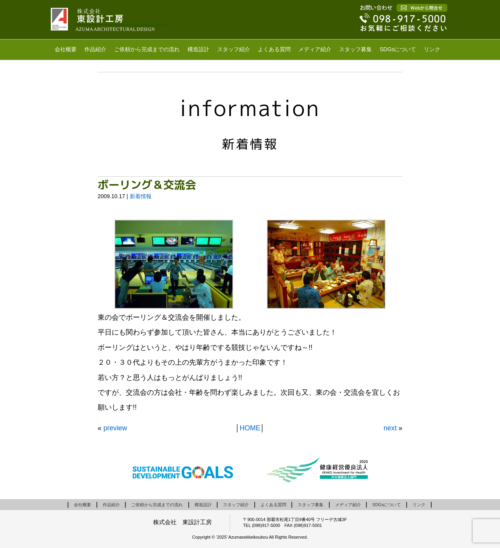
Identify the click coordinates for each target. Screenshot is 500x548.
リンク (432, 49)
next (390, 428)
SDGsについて (398, 49)
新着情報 (141, 196)
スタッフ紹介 (233, 49)
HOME (250, 428)
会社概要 (66, 49)
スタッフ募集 (355, 49)
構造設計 (198, 49)
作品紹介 (95, 49)
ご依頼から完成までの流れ (147, 49)
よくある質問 (274, 49)
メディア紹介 (314, 49)
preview (115, 428)
